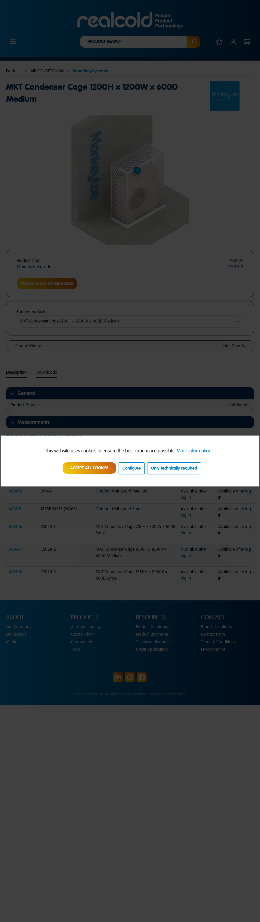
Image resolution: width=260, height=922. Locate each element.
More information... (196, 451)
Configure (131, 468)
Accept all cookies (89, 468)
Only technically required (174, 468)
